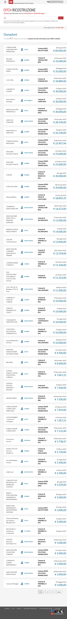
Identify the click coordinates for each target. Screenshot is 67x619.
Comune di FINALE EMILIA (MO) (42, 451)
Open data (57, 608)
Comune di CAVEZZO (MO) (41, 252)
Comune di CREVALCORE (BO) (42, 60)
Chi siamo (6, 608)
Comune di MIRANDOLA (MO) (42, 111)
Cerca (60, 18)
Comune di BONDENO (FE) (42, 300)
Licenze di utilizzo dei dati (45, 608)
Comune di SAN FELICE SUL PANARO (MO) (43, 90)
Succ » (59, 592)
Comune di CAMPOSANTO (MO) (43, 321)
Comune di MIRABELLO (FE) (42, 241)
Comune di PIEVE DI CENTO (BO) (42, 197)
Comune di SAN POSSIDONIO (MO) (43, 484)
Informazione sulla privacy (30, 608)
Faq (13, 608)
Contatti (18, 608)
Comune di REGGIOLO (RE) (41, 398)
